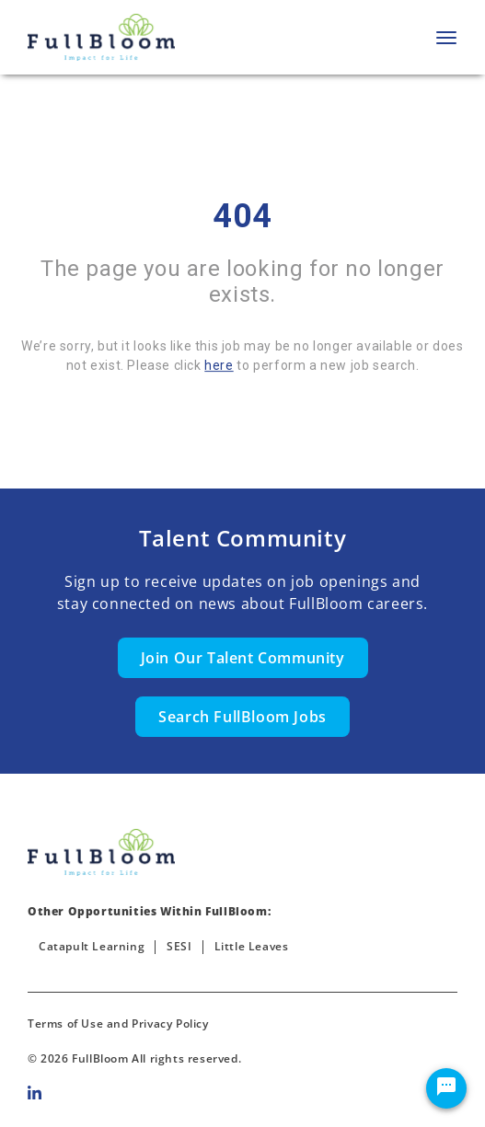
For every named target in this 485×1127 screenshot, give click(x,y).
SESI (179, 946)
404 (242, 216)
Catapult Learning (91, 946)
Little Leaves (251, 946)
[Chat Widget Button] (446, 1088)
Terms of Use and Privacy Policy (118, 1023)
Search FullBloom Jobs (242, 717)
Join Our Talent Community (243, 658)
